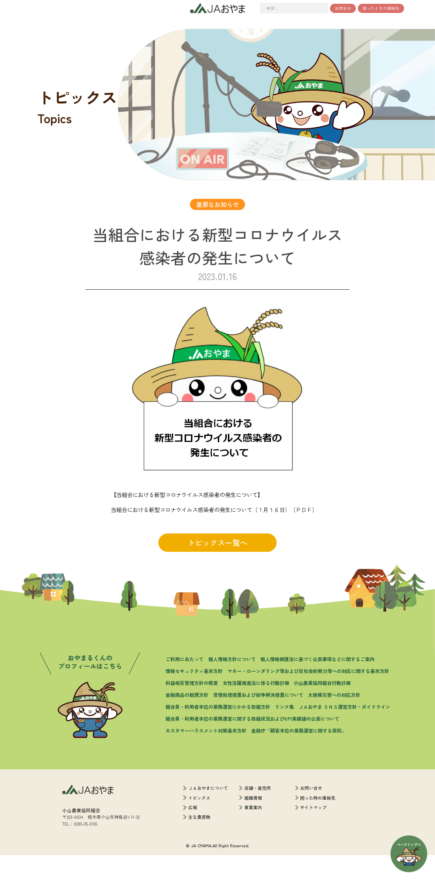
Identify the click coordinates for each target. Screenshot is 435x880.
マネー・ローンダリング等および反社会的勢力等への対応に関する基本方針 (308, 696)
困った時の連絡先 (317, 822)
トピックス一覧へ (217, 567)
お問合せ (343, 8)
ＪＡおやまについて (208, 813)
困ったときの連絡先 (381, 8)
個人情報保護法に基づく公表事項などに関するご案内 (317, 684)
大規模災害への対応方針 (334, 720)
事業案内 (253, 832)
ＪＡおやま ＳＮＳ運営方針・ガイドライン (344, 732)
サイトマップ (313, 832)
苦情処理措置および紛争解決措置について (258, 720)
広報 (192, 832)
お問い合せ (311, 813)
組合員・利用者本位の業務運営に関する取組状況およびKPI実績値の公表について (253, 743)
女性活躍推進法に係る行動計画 (256, 708)
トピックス (199, 822)
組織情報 (253, 822)
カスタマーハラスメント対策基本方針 (206, 755)
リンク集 (284, 732)
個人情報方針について (232, 684)
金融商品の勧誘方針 (187, 720)
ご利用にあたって (185, 684)
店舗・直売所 (257, 813)
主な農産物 (199, 842)
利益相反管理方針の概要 (192, 708)
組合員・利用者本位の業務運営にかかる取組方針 (218, 732)
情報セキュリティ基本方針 (194, 696)
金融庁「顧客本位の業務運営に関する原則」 (298, 755)
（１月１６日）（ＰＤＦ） (284, 534)
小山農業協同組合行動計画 (322, 708)
